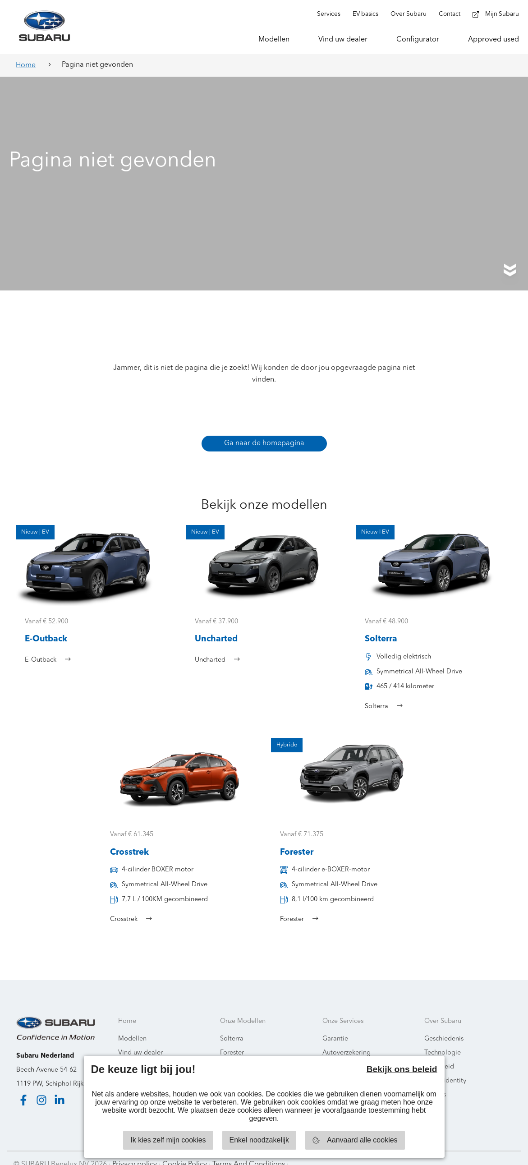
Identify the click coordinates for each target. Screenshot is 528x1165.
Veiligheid (439, 1053)
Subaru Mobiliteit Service (359, 1053)
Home (26, 65)
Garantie (335, 1025)
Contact (130, 1053)
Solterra (231, 1025)
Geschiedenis (444, 1025)
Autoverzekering (346, 1039)
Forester (232, 1039)
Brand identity (445, 1067)
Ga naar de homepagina (264, 429)
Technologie (442, 1039)
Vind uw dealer (140, 1039)
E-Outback (236, 1053)
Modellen (132, 1025)
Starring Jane (492, 1151)
